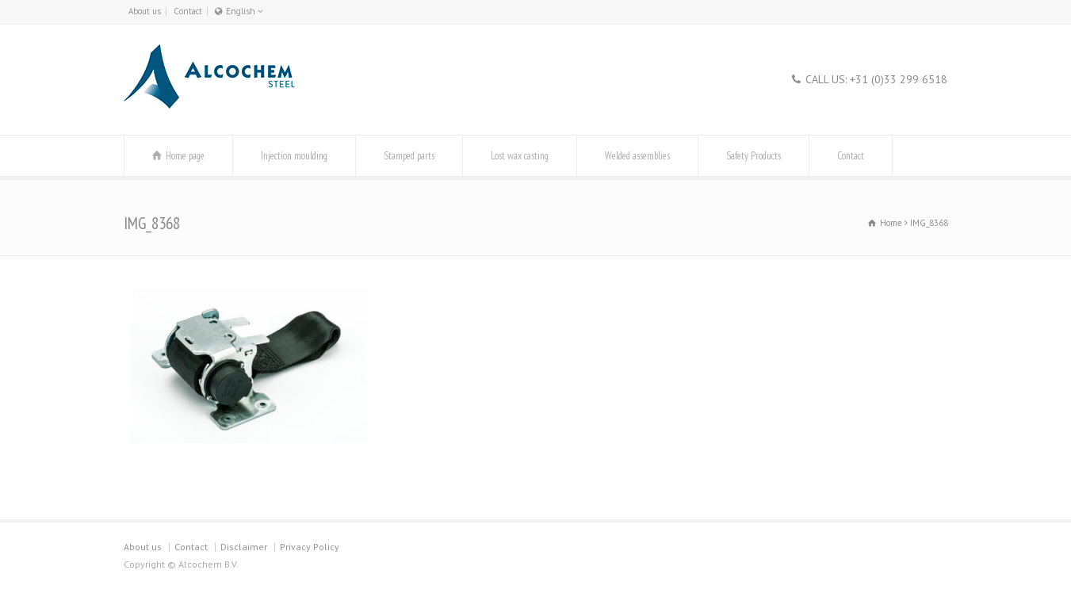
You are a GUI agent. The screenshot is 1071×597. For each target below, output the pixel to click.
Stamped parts (409, 156)
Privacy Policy (309, 547)
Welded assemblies (637, 156)
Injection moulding (294, 156)
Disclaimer (243, 547)
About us (144, 11)
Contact (188, 11)
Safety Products (753, 156)
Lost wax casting (520, 156)
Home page (185, 156)
